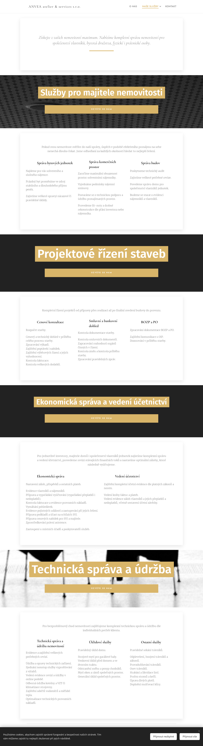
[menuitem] (127, 7)
